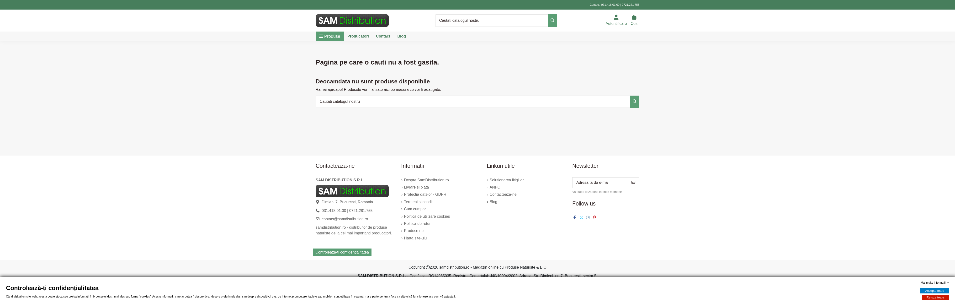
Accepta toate (934, 290)
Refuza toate (935, 297)
